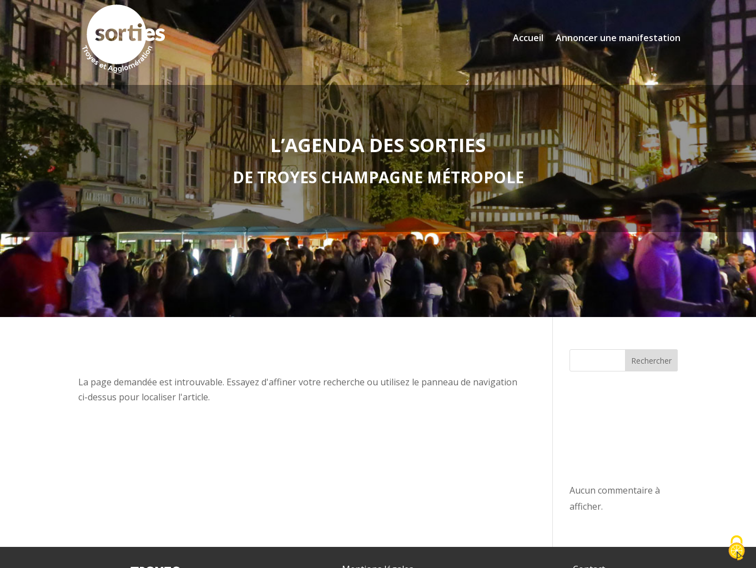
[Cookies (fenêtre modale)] (736, 549)
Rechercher (651, 360)
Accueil (528, 38)
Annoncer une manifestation (618, 38)
